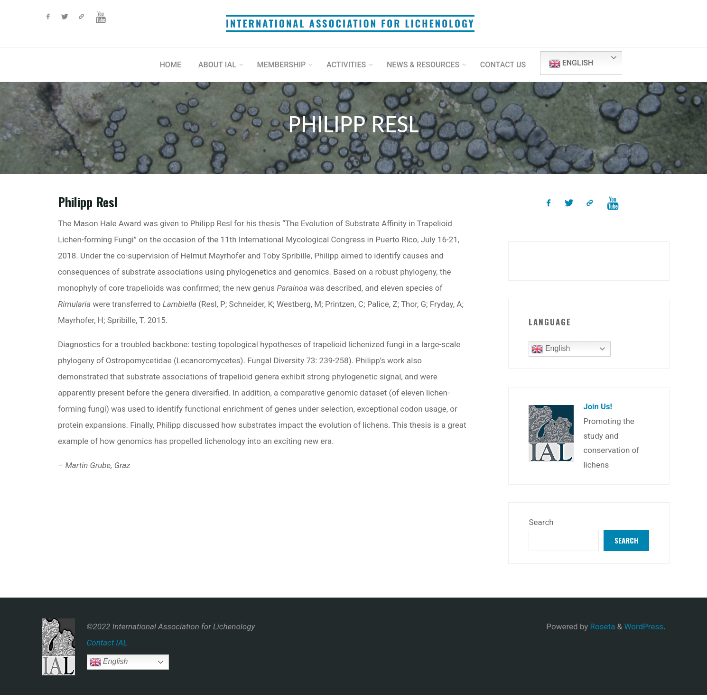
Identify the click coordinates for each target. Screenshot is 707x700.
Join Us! (598, 410)
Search (541, 526)
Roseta (601, 631)
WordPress (643, 631)
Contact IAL (107, 647)
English (580, 63)
